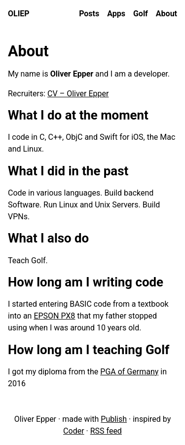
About (166, 13)
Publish (114, 419)
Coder (73, 431)
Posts (89, 13)
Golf (140, 13)
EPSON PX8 (54, 316)
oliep (19, 13)
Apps (116, 13)
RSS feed (106, 431)
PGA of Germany (129, 371)
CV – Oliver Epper (78, 93)
